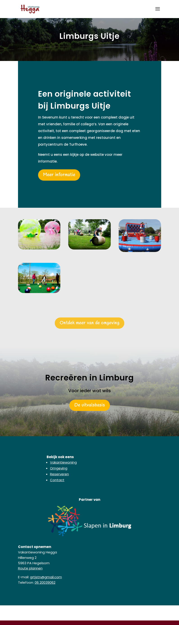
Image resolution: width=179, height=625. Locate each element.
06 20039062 (45, 582)
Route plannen (30, 568)
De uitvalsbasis (89, 405)
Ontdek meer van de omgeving (89, 323)
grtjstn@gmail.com (46, 577)
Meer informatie (59, 175)
